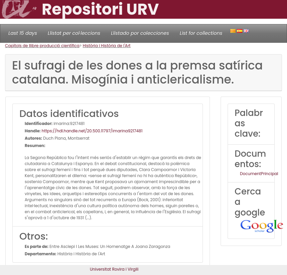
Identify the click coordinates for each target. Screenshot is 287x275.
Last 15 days (22, 33)
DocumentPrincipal (259, 173)
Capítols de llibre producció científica (42, 45)
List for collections (201, 33)
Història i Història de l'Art (106, 45)
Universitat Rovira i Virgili (114, 269)
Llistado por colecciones (140, 33)
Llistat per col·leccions (74, 33)
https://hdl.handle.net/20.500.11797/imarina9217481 (92, 131)
